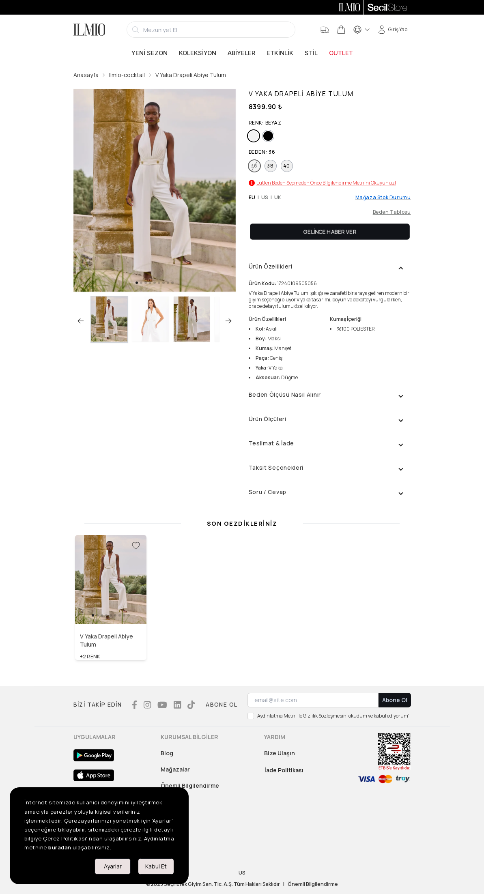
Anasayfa (86, 75)
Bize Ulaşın (279, 753)
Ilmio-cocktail (127, 75)
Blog (167, 753)
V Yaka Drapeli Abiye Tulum (190, 75)
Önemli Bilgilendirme (190, 785)
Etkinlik (280, 53)
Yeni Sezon (149, 53)
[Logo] (89, 30)
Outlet (341, 53)
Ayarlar (113, 866)
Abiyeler (241, 53)
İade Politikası (284, 770)
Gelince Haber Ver (330, 231)
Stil (311, 53)
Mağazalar (175, 769)
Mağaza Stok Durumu (383, 197)
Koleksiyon (197, 53)
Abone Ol (394, 700)
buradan (59, 847)
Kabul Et (156, 866)
